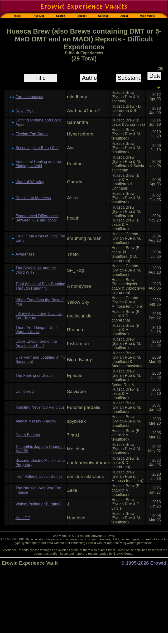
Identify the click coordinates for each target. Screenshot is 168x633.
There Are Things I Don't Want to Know (36, 330)
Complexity (25, 391)
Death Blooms (27, 435)
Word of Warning (29, 182)
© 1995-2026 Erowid (143, 563)
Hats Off (22, 518)
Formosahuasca (29, 97)
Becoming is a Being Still (36, 148)
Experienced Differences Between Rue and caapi (36, 218)
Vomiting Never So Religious (40, 407)
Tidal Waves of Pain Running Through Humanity (40, 286)
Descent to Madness (33, 198)
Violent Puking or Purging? (38, 504)
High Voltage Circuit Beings (38, 476)
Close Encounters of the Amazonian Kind (36, 343)
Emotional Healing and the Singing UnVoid (38, 164)
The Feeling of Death (33, 375)
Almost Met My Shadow (35, 421)
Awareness (24, 254)
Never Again (26, 111)
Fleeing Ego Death (31, 134)
